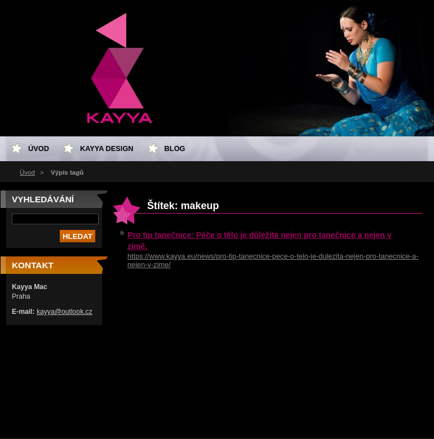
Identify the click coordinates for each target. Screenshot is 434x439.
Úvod (27, 172)
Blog (175, 148)
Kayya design (107, 148)
